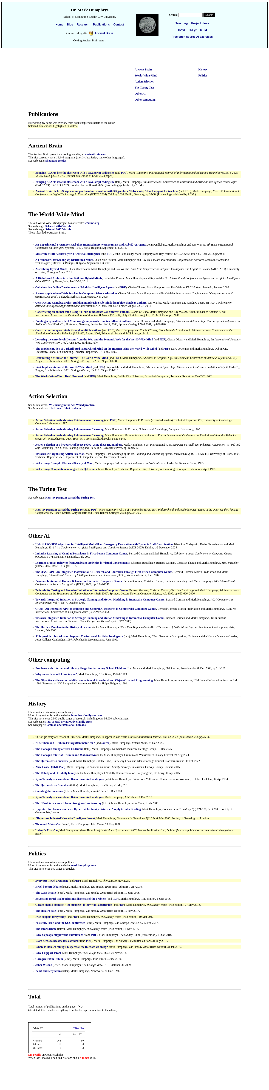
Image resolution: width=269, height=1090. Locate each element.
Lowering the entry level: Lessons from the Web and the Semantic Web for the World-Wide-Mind (94, 339)
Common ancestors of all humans (65, 724)
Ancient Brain (104, 33)
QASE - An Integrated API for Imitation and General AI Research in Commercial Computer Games (95, 608)
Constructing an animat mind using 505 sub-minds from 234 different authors (82, 311)
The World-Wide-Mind (56, 214)
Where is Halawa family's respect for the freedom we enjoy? (71, 946)
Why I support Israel (48, 952)
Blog (70, 24)
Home (59, 24)
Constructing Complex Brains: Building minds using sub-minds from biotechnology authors (90, 302)
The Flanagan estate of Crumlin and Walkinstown (65, 754)
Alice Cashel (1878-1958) (50, 767)
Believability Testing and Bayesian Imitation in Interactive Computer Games (81, 590)
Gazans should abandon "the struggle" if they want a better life (73, 904)
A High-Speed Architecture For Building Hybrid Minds (68, 278)
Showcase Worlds (55, 160)
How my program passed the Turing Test (70, 497)
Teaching (181, 23)
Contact (118, 24)
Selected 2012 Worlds (58, 229)
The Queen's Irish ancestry (51, 760)
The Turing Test (144, 87)
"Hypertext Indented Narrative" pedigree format (65, 818)
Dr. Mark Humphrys (90, 10)
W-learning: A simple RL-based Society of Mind (64, 463)
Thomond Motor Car (48, 824)
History (203, 69)
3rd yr (192, 30)
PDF (123, 172)
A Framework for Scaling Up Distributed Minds (64, 259)
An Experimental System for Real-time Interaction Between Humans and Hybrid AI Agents (90, 244)
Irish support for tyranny (50, 916)
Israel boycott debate (48, 886)
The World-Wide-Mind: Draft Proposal (59, 376)
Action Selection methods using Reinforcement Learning (69, 420)
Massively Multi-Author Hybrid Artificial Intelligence (67, 253)
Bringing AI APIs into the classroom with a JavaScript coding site (75, 172)
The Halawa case (45, 910)
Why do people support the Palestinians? (60, 934)
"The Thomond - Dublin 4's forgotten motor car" (65, 742)
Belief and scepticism (48, 970)
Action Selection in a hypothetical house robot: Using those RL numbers (78, 444)
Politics (202, 75)
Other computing (145, 99)
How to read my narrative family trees (68, 721)
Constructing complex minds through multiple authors (68, 330)
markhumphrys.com (83, 865)
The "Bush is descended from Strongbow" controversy (68, 803)
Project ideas (200, 23)
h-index (84, 1057)
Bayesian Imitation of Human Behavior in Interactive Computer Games (78, 581)
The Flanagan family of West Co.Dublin (59, 748)
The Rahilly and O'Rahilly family (55, 773)
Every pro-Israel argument (51, 880)
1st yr (181, 30)
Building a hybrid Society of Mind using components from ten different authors (83, 321)
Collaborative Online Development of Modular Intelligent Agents (74, 287)
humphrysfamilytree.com (86, 715)
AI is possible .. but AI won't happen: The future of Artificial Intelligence (79, 636)
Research (83, 24)
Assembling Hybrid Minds (51, 269)
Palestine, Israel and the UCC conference (60, 922)
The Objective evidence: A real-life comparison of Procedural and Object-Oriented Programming (94, 680)
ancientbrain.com (95, 154)
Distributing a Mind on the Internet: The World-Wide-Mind (71, 357)
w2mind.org (92, 222)
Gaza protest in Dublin (49, 958)
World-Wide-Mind (146, 75)
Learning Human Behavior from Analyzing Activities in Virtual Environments (82, 562)
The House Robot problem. (65, 408)
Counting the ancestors (49, 791)
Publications (101, 24)
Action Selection (144, 81)
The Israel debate (45, 928)
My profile (34, 1054)
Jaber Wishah (43, 964)
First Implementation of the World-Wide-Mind (63, 367)
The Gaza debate (45, 892)
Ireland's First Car (46, 830)
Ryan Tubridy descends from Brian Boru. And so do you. (69, 779)
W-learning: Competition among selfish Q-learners (66, 469)
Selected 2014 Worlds (58, 226)
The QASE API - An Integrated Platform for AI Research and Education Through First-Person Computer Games (103, 571)
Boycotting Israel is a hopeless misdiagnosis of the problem (70, 898)
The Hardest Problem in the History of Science (63, 627)
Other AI (140, 93)
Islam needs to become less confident (57, 940)
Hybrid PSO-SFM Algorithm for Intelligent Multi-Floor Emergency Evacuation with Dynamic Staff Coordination (104, 544)
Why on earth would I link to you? (56, 674)
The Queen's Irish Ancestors (52, 785)
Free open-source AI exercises (192, 36)
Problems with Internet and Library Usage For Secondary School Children (80, 668)
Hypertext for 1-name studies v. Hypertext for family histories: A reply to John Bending (88, 809)
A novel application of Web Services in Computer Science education (76, 293)
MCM (203, 30)
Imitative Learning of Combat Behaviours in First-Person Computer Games (81, 553)
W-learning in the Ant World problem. (72, 404)
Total (34, 996)
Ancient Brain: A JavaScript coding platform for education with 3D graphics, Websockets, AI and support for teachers (106, 191)
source (105, 742)
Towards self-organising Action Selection (59, 453)
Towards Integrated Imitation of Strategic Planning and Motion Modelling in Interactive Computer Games (100, 599)
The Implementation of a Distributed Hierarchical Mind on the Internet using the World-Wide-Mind (96, 348)
